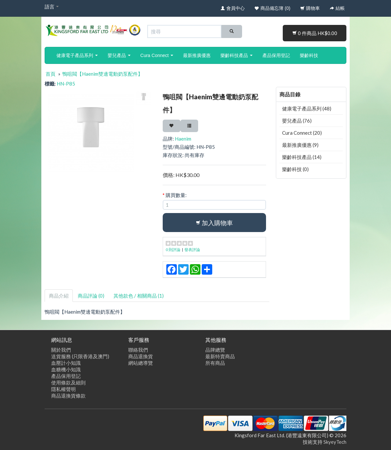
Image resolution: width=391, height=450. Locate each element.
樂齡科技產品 (236, 55)
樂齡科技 (309, 55)
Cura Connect (156, 55)
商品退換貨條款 (68, 396)
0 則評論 (173, 249)
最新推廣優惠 (197, 55)
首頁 (50, 74)
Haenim (183, 139)
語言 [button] (52, 7)
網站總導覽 (140, 363)
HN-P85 (66, 84)
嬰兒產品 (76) (297, 121)
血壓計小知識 (66, 363)
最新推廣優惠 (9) (300, 145)
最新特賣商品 (220, 356)
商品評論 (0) (91, 296)
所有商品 (215, 363)
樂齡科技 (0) (295, 169)
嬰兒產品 (119, 55)
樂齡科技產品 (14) (301, 157)
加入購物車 (214, 222)
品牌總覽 (215, 350)
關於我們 (61, 350)
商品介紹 (59, 296)
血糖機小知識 (66, 369)
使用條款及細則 (68, 382)
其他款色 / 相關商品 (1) (138, 296)
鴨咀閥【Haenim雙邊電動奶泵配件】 (102, 74)
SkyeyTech (334, 442)
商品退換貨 (140, 356)
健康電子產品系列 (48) (306, 108)
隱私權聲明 (63, 389)
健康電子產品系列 (77, 55)
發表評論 (192, 249)
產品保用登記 (276, 55)
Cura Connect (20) (302, 133)
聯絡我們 (138, 350)
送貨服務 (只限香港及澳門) (80, 356)
